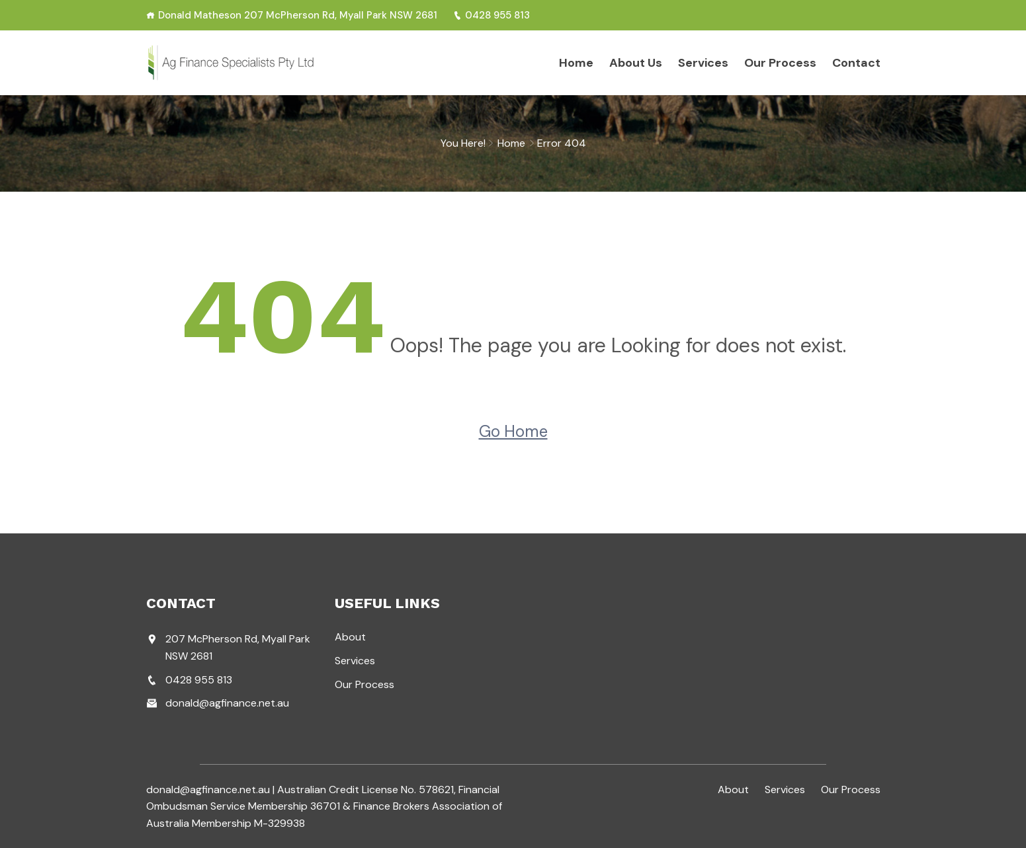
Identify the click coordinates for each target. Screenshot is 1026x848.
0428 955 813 (491, 15)
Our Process (780, 63)
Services (703, 63)
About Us (635, 63)
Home (576, 63)
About (350, 637)
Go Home (513, 431)
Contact (856, 63)
